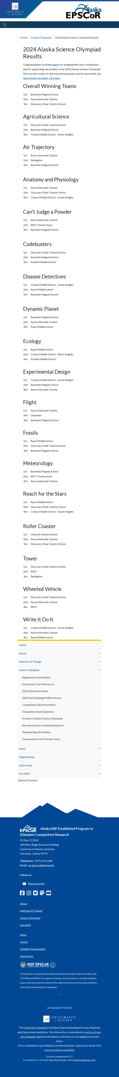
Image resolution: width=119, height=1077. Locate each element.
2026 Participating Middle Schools (41, 697)
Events (24, 941)
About (22, 653)
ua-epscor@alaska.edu (41, 865)
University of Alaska (35, 1027)
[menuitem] (59, 645)
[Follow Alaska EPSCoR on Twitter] (36, 893)
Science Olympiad (41, 37)
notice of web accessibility (59, 1049)
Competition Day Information (39, 704)
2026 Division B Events (35, 691)
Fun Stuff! (24, 773)
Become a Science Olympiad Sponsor (43, 725)
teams (55, 64)
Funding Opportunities (32, 948)
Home (23, 37)
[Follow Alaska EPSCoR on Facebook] (23, 893)
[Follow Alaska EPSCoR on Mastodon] (43, 893)
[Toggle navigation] (4, 24)
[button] (100, 653)
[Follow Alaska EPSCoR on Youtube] (49, 893)
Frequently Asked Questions (38, 711)
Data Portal (25, 765)
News (22, 748)
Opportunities (27, 756)
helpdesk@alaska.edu (84, 1060)
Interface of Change (30, 661)
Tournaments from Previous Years (41, 739)
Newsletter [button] (34, 884)
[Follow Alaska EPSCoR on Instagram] (30, 893)
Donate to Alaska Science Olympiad (42, 718)
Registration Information (36, 677)
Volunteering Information (36, 732)
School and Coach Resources (38, 684)
